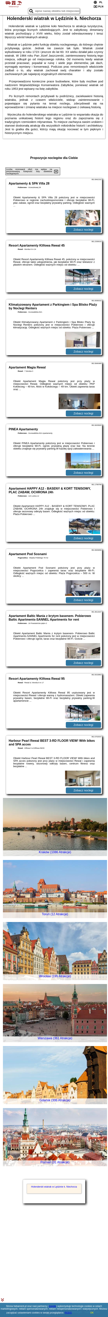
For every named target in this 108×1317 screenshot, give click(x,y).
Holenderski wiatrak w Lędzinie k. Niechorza (54, 1186)
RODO (68, 1312)
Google (52, 1306)
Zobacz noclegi (83, 229)
